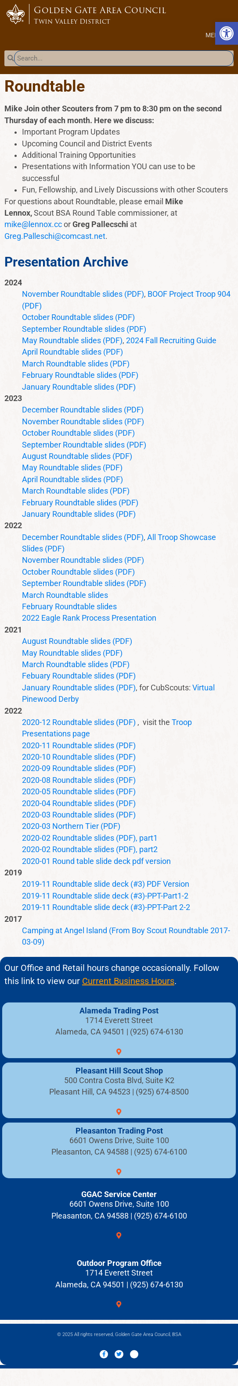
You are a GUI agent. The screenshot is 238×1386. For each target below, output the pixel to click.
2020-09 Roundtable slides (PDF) (79, 768)
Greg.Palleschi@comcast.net (54, 236)
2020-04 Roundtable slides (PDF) (79, 803)
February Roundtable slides (69, 606)
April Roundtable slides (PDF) (72, 352)
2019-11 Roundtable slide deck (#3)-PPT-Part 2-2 (106, 907)
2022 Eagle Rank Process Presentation (89, 618)
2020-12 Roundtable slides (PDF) (79, 722)
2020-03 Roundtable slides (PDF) (79, 814)
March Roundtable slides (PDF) (76, 363)
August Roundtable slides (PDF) (77, 456)
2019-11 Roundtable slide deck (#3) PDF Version (105, 884)
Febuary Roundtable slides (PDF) (79, 676)
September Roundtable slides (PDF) (84, 329)
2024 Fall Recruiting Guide (171, 340)
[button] (214, 35)
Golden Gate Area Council (122, 15)
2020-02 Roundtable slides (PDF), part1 (90, 838)
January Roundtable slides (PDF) (79, 387)
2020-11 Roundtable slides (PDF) (79, 745)
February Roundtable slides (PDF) (80, 375)
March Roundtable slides (65, 595)
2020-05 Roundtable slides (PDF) (79, 791)
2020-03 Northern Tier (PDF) (71, 826)
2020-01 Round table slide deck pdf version (96, 861)
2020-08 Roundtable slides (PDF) (79, 780)
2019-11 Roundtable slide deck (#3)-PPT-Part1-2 (105, 896)
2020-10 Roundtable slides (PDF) (79, 757)
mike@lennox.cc (33, 224)
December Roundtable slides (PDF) (83, 409)
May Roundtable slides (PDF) (72, 340)
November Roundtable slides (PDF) (83, 294)
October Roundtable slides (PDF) (78, 317)
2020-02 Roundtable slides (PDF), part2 (90, 849)
